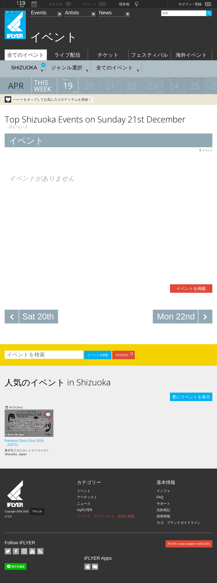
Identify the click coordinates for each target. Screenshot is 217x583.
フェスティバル (149, 55)
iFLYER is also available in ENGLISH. (189, 543)
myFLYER (84, 510)
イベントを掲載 (191, 288)
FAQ (160, 497)
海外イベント (191, 55)
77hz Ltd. (37, 511)
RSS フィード (40, 551)
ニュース (83, 503)
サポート (163, 503)
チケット (108, 55)
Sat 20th (38, 316)
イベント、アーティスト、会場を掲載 (106, 516)
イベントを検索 (97, 355)
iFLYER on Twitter (8, 551)
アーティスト (87, 497)
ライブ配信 (67, 55)
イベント (83, 491)
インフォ (163, 491)
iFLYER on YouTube (32, 551)
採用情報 (163, 516)
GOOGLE (121, 355)
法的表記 (163, 510)
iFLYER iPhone (87, 567)
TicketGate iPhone (95, 567)
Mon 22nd (176, 316)
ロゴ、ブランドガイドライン (179, 522)
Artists (72, 12)
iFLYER (15, 493)
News (105, 12)
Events (38, 12)
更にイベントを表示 (191, 397)
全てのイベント (25, 55)
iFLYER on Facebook (16, 551)
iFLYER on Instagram (24, 551)
